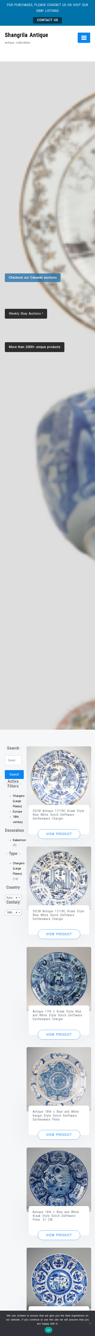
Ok (48, 1330)
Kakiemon (19, 840)
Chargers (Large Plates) (19, 869)
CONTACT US (47, 20)
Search (14, 774)
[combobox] (13, 897)
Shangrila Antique (26, 35)
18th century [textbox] (14, 913)
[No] (90, 1323)
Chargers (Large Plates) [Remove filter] (19, 801)
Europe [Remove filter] (17, 811)
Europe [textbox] (12, 898)
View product (59, 834)
